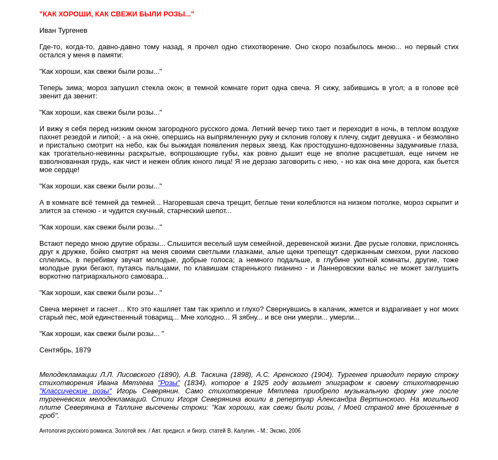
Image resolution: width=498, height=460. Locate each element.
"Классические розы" (75, 391)
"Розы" (169, 383)
